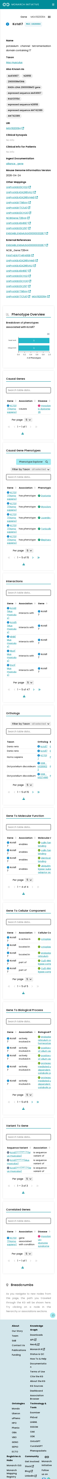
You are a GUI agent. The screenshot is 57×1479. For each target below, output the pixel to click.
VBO (14, 1437)
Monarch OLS (14, 1465)
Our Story (17, 1331)
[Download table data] (22, 433)
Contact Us (18, 1345)
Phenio (15, 1427)
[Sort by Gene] (15, 400)
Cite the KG (36, 1376)
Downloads (36, 1334)
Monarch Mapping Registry (12, 1473)
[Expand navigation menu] (53, 4)
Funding (16, 1354)
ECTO (15, 1451)
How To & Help (38, 1358)
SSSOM (34, 1426)
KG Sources (36, 1385)
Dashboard (36, 1390)
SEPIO (15, 1446)
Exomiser (35, 1412)
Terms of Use (37, 1371)
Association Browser (37, 1397)
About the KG (37, 1381)
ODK (32, 1436)
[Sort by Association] (34, 400)
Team (15, 1335)
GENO (15, 1442)
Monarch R (37, 1349)
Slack (29, 1466)
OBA (14, 1432)
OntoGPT (35, 1441)
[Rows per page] (28, 420)
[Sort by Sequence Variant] (30, 1147)
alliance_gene (14, 163)
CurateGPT (36, 1446)
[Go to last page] (38, 557)
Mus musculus (14, 62)
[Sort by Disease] (49, 400)
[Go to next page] (32, 557)
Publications (19, 1350)
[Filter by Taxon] (31, 469)
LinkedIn (31, 1475)
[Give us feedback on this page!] (52, 1315)
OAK (32, 1431)
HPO (14, 1422)
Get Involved (32, 1461)
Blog (29, 1471)
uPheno (16, 1418)
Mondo (16, 1408)
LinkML (33, 1422)
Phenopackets (38, 1450)
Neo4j (34, 1344)
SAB (14, 1340)
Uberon (16, 1413)
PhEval (33, 1417)
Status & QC (37, 1354)
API (33, 1339)
